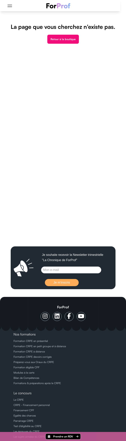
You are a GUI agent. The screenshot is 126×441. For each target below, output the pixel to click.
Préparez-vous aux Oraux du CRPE (34, 362)
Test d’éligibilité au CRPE (27, 426)
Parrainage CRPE (23, 420)
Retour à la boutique (63, 39)
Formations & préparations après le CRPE (37, 383)
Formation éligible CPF (27, 367)
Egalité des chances (25, 415)
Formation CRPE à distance (29, 351)
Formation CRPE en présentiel (31, 340)
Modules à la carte (24, 372)
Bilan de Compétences (26, 377)
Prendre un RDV (63, 436)
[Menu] (10, 6)
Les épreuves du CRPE (27, 431)
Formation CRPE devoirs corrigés (33, 356)
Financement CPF (24, 410)
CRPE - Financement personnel (32, 405)
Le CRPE (19, 399)
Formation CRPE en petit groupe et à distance (40, 346)
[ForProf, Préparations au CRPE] (60, 5)
